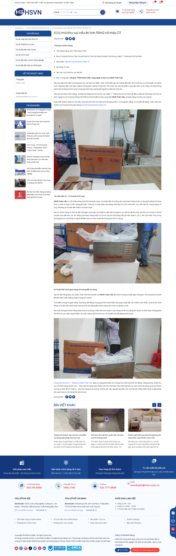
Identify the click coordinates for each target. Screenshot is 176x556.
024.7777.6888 (108, 487)
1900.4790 (20, 83)
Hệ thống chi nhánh (112, 2)
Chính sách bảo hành (98, 523)
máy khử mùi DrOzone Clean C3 (93, 105)
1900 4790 (150, 12)
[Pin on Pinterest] (73, 38)
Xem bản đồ (41, 510)
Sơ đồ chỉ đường (133, 519)
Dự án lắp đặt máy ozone (26, 49)
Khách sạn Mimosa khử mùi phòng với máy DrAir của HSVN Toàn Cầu (144, 436)
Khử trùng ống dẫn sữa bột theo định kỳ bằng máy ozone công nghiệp (39, 171)
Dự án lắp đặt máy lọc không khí (29, 65)
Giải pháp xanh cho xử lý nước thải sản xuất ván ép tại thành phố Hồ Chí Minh (38, 136)
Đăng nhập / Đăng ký (137, 2)
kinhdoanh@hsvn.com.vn (27, 96)
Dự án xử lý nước (22, 55)
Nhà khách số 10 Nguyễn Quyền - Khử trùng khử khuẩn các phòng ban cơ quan (39, 112)
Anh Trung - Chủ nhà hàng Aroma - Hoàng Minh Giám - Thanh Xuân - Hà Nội (37, 147)
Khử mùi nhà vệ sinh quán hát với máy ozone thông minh (107, 436)
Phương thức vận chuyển (63, 523)
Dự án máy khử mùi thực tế (38, 28)
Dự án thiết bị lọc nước (25, 44)
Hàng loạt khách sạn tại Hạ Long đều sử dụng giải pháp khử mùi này (70, 436)
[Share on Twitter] (70, 38)
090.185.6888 (128, 12)
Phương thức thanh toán (26, 523)
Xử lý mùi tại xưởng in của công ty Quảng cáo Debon (38, 181)
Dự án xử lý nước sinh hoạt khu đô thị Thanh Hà (38, 122)
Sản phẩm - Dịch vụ (97, 519)
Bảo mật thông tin (134, 523)
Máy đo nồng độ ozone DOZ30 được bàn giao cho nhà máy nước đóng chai (38, 159)
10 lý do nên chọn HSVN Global (65, 519)
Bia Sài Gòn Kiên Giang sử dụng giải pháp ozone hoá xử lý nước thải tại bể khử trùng (39, 194)
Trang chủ (19, 28)
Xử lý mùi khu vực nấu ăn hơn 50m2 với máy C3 (71, 28)
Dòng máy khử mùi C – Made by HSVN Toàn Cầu (73, 383)
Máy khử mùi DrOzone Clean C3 (77, 61)
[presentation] (154, 405)
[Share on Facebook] (66, 38)
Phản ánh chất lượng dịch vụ (145, 550)
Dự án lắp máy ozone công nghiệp (30, 60)
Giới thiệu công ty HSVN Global (29, 519)
